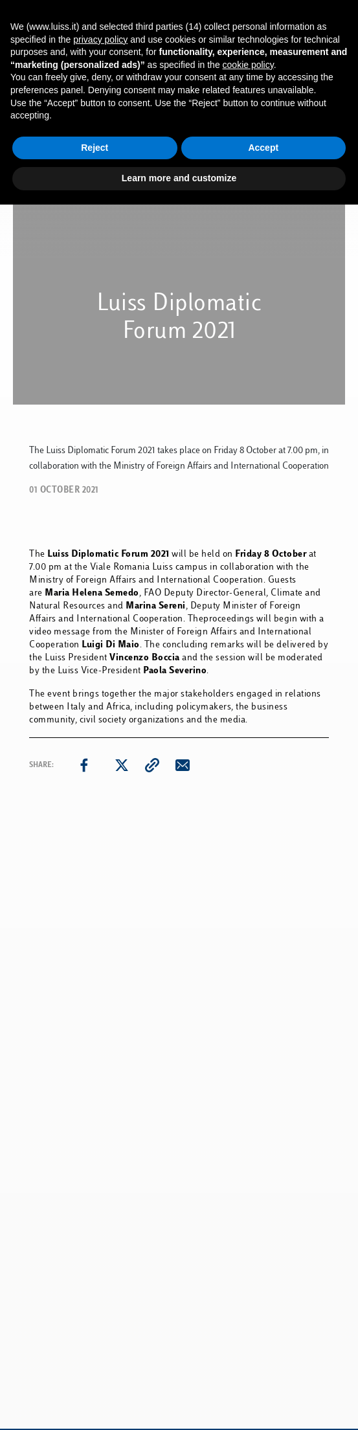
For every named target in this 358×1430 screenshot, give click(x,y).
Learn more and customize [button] (179, 178)
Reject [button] (94, 147)
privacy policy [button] (100, 39)
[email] (182, 765)
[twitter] (122, 765)
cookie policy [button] (248, 65)
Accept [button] (263, 147)
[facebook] (84, 765)
